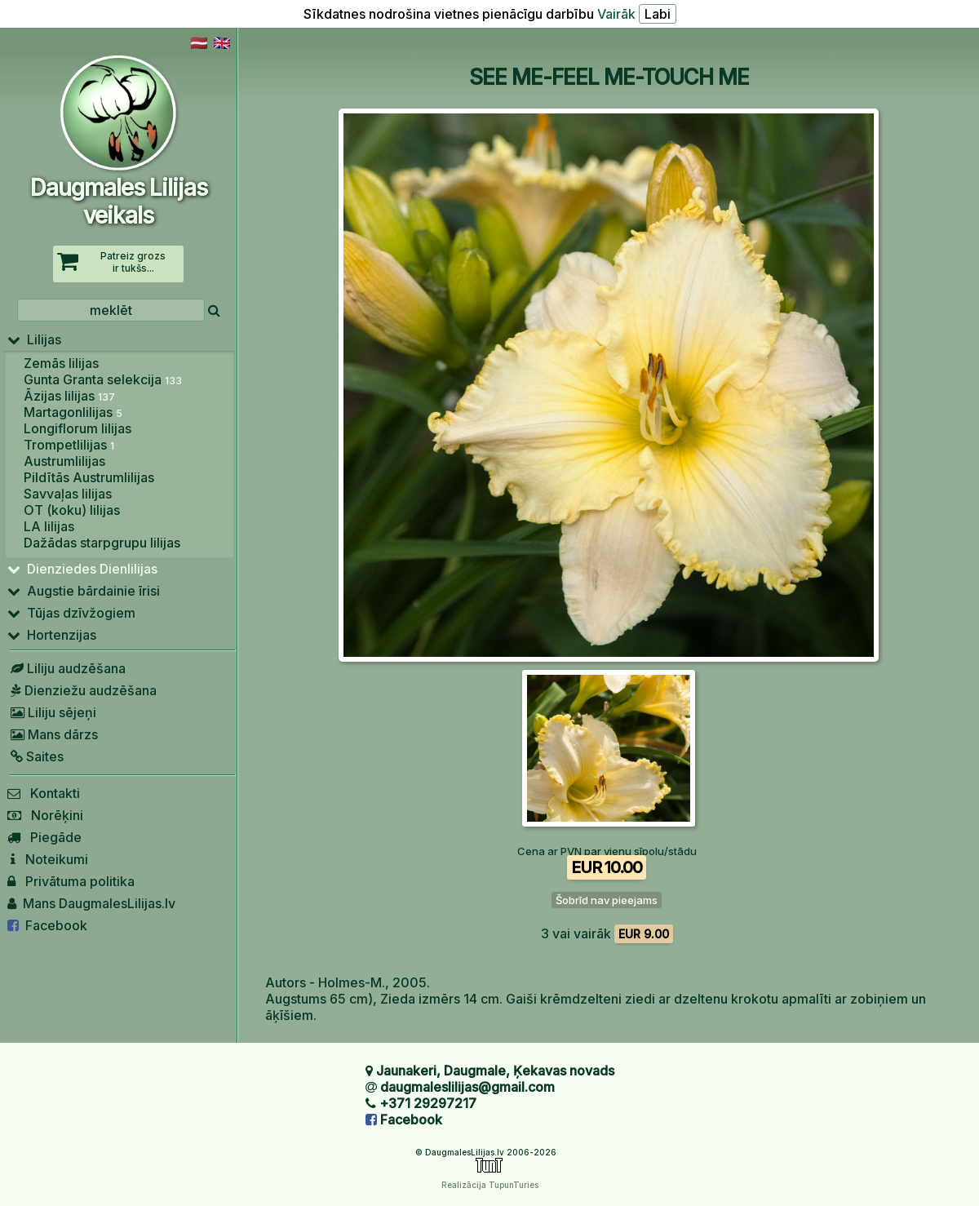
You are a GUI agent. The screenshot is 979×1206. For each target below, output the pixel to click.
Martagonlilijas (73, 412)
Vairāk (616, 14)
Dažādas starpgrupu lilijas (102, 542)
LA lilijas (49, 526)
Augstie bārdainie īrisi (83, 591)
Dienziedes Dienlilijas (82, 569)
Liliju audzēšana (66, 668)
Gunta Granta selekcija (103, 379)
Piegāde (44, 837)
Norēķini (45, 815)
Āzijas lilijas (69, 396)
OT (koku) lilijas (72, 510)
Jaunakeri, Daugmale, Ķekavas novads (495, 1070)
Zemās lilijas (61, 363)
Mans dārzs (52, 734)
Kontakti (43, 793)
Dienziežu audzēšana (82, 690)
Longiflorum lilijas (77, 428)
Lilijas (34, 339)
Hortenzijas (51, 635)
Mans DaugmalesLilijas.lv (91, 903)
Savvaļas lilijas (68, 494)
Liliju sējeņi (51, 712)
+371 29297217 (427, 1103)
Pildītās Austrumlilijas (89, 477)
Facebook (47, 925)
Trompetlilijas (69, 445)
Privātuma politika (71, 881)
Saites (35, 756)
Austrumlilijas (64, 461)
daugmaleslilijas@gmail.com (467, 1087)
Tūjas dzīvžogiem (71, 613)
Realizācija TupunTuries (489, 1185)
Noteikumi (47, 859)
